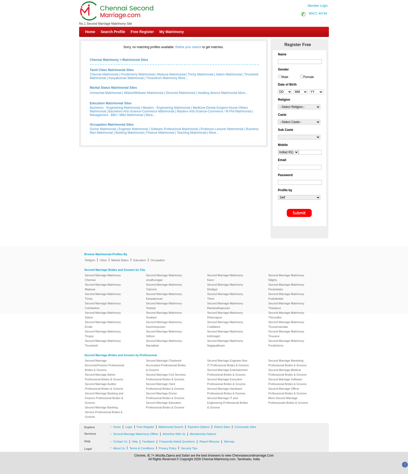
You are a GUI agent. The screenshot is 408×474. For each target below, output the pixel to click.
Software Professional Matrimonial (174, 129)
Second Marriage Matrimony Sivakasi (164, 315)
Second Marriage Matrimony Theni (225, 296)
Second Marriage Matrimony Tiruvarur (286, 334)
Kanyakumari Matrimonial (126, 78)
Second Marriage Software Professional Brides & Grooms (287, 382)
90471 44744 (318, 13)
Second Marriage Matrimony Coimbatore (103, 306)
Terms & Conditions (141, 448)
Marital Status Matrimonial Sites (113, 87)
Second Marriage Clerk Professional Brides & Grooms (165, 386)
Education (139, 260)
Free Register (142, 32)
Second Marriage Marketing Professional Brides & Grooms (287, 363)
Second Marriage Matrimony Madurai (103, 287)
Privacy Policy (167, 448)
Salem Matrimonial (229, 74)
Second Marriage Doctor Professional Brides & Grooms (165, 396)
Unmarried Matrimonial (105, 93)
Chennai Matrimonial (104, 74)
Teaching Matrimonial (191, 132)
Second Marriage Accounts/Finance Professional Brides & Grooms (104, 365)
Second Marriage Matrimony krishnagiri (225, 334)
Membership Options (203, 433)
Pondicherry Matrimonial (138, 74)
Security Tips (189, 448)
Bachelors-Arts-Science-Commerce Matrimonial (141, 111)
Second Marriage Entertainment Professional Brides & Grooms (227, 372)
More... (183, 78)
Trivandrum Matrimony (161, 78)
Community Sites (245, 426)
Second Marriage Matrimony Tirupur (103, 334)
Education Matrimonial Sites (111, 103)
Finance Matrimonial (160, 132)
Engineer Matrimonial (133, 129)
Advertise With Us (174, 433)
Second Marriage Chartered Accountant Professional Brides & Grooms (166, 365)
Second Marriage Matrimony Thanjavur (286, 306)
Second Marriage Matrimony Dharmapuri (225, 315)
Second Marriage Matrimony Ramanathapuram (225, 306)
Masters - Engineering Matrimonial (166, 108)
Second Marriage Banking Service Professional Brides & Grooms (104, 412)
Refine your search (188, 47)
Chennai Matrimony (104, 60)
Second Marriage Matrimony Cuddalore (225, 324)
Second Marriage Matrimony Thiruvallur (286, 315)
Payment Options (198, 426)
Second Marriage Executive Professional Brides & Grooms (226, 382)
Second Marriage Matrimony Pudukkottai (286, 296)
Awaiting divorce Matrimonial (217, 93)
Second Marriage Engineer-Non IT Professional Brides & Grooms (228, 363)
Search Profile (113, 32)
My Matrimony (172, 32)
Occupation (157, 260)
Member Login (318, 6)
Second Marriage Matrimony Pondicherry (286, 343)
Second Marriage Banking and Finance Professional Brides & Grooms (104, 398)
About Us (119, 448)
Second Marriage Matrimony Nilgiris (286, 277)
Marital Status (120, 260)
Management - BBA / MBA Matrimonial (116, 115)
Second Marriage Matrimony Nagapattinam (225, 343)
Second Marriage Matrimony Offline (135, 433)
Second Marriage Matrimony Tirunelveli (103, 343)
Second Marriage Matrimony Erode (103, 324)
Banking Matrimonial (130, 132)
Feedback (148, 441)
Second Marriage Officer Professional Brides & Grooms (287, 391)
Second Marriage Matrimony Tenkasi (164, 306)
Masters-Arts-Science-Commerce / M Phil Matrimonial (214, 111)
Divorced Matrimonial (180, 93)
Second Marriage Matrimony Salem (103, 315)
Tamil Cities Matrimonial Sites (112, 70)
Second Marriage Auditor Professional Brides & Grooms (104, 386)
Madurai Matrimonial (171, 74)
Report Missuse (209, 441)
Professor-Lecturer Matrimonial (222, 129)
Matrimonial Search (170, 426)
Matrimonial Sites (135, 60)
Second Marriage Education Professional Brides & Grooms (165, 405)
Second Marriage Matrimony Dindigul (225, 287)
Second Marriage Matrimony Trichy (103, 296)
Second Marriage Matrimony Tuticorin (164, 287)
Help (135, 441)
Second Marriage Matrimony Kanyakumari (164, 296)
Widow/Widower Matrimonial (143, 93)
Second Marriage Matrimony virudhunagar (164, 277)
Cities (103, 260)
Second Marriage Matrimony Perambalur (286, 287)
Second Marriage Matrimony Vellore (164, 334)
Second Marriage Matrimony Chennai (103, 277)
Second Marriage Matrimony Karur (225, 277)
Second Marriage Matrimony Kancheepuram (164, 324)
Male (285, 77)
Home (90, 32)
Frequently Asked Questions (177, 441)
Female (309, 77)
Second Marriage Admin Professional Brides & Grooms (104, 377)
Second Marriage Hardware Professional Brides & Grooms (226, 391)
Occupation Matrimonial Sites (112, 124)
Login (128, 426)
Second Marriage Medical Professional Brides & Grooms (287, 372)
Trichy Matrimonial (200, 74)
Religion (90, 260)
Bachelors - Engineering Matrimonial (115, 108)
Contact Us (120, 441)
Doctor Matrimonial (103, 129)
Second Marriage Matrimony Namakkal (164, 343)
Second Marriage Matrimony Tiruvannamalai (286, 324)
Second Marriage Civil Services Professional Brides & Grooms (166, 377)
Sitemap (229, 441)
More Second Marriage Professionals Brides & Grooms (288, 400)
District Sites (222, 426)
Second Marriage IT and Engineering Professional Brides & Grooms (227, 402)
